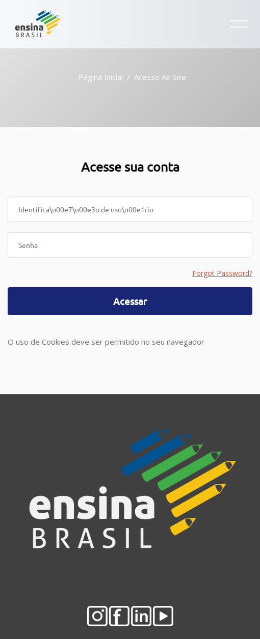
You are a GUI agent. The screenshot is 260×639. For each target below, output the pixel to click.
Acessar (130, 301)
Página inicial (101, 77)
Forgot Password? (222, 273)
